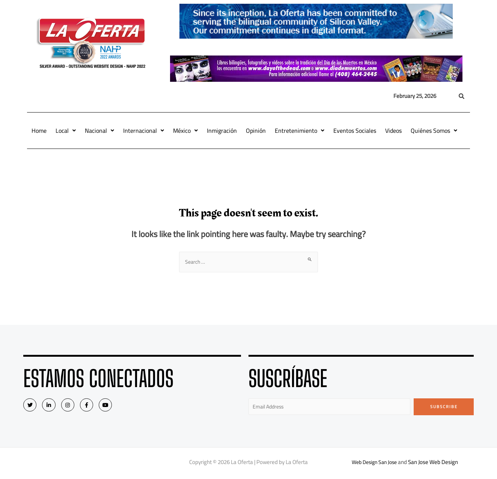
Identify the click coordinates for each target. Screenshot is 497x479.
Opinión (256, 130)
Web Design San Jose (374, 463)
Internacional (143, 130)
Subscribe (444, 407)
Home (39, 130)
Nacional (99, 130)
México (185, 130)
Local (66, 130)
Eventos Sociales (354, 130)
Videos (393, 130)
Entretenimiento (299, 130)
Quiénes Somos (434, 130)
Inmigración (222, 130)
